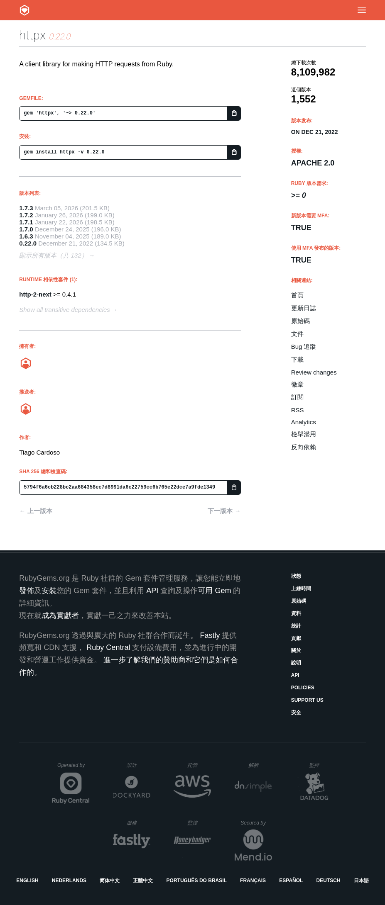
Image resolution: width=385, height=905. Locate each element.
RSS (297, 410)
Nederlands (69, 880)
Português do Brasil (197, 880)
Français (253, 880)
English (27, 880)
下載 (297, 359)
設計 (138, 765)
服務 (138, 823)
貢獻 (296, 638)
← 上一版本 (35, 510)
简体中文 (110, 880)
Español (291, 880)
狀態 (296, 576)
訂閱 (297, 397)
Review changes (314, 372)
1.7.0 (26, 229)
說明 (296, 663)
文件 (297, 333)
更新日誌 (303, 307)
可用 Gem (214, 590)
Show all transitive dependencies (64, 309)
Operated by (73, 768)
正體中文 (143, 880)
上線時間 (301, 588)
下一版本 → (224, 510)
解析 (260, 765)
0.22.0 (28, 243)
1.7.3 (26, 208)
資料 (296, 613)
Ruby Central (108, 647)
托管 (197, 765)
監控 (321, 765)
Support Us (307, 700)
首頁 (297, 295)
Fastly (210, 635)
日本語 (361, 880)
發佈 (26, 590)
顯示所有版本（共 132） (53, 255)
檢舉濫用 (303, 434)
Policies (302, 688)
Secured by (256, 823)
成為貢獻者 (60, 615)
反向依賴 (303, 446)
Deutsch (328, 880)
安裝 (49, 590)
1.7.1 (26, 222)
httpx (32, 35)
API (295, 675)
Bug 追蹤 (303, 346)
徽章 (297, 384)
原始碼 (300, 320)
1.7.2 (26, 215)
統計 (296, 626)
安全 (296, 712)
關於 (296, 650)
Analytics (303, 422)
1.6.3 (26, 236)
